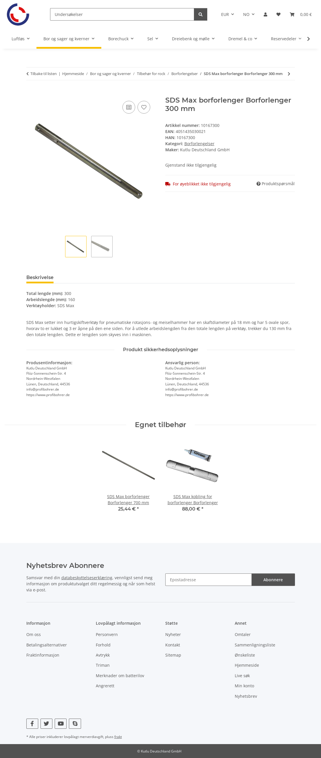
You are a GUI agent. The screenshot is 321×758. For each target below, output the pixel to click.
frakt (118, 736)
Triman (103, 665)
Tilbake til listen (43, 73)
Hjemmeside (247, 665)
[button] (265, 14)
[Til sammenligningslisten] (128, 107)
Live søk (242, 675)
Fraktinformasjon (42, 655)
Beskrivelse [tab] (40, 277)
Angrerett (105, 685)
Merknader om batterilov (120, 675)
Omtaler (243, 634)
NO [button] (246, 14)
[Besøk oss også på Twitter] (46, 724)
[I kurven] (31, 93)
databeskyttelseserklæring (86, 577)
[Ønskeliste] (278, 14)
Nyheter (173, 634)
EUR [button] (225, 14)
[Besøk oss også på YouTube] (61, 724)
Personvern (107, 634)
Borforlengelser (199, 143)
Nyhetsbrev (246, 696)
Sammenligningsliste (255, 645)
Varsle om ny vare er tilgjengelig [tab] (140, 277)
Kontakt (172, 645)
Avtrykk (103, 655)
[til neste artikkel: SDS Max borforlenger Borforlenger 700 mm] (289, 74)
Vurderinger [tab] (77, 277)
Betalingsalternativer (46, 645)
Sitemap (173, 655)
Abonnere (273, 579)
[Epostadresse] (208, 579)
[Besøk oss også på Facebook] (32, 724)
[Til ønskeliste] (143, 107)
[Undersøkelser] (122, 14)
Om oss (33, 634)
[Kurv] (300, 14)
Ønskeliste (245, 655)
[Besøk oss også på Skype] (75, 724)
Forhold (103, 645)
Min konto (244, 685)
